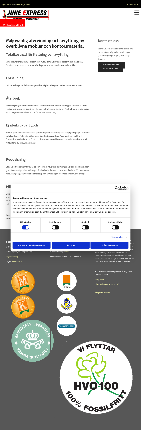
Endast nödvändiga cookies (31, 245)
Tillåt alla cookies (109, 245)
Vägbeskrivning (12, 256)
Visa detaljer (117, 237)
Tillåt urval (71, 245)
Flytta (4, 4)
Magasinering (26, 4)
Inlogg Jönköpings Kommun (106, 284)
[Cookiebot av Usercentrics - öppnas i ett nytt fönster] (116, 188)
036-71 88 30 (133, 4)
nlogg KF (98, 279)
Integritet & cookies (102, 292)
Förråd (17, 4)
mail (67, 252)
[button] (12, 25)
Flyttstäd (10, 4)
